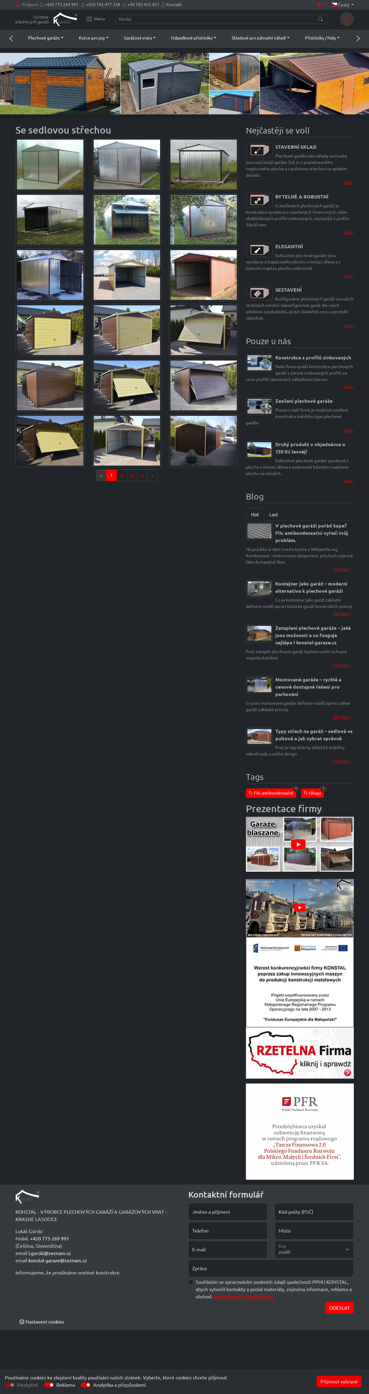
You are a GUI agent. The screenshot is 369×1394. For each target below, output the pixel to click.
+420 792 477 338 (103, 4)
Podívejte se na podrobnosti (244, 1296)
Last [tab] (273, 514)
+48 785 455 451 (143, 4)
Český (340, 4)
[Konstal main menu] (95, 19)
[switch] (49, 1384)
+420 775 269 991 (61, 4)
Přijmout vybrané (339, 1381)
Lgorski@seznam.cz (50, 1253)
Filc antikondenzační (272, 792)
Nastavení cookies (41, 1321)
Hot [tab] (255, 514)
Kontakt (174, 4)
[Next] (152, 475)
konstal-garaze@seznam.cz (58, 1260)
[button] (40, 37)
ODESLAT (339, 1308)
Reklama (65, 1385)
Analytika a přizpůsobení (119, 1385)
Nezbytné (27, 1385)
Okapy (314, 792)
